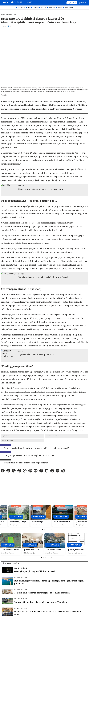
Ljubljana (36, 7)
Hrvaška (60, 7)
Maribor (43, 7)
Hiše (29, 7)
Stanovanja (21, 7)
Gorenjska (52, 7)
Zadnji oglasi (69, 7)
